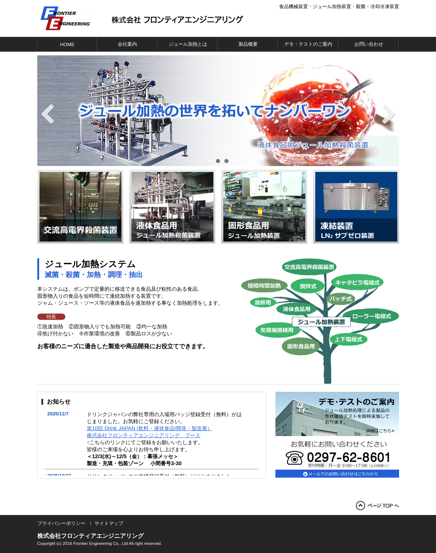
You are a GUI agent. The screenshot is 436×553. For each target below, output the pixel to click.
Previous (52, 114)
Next (384, 114)
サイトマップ (109, 523)
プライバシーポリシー (61, 523)
